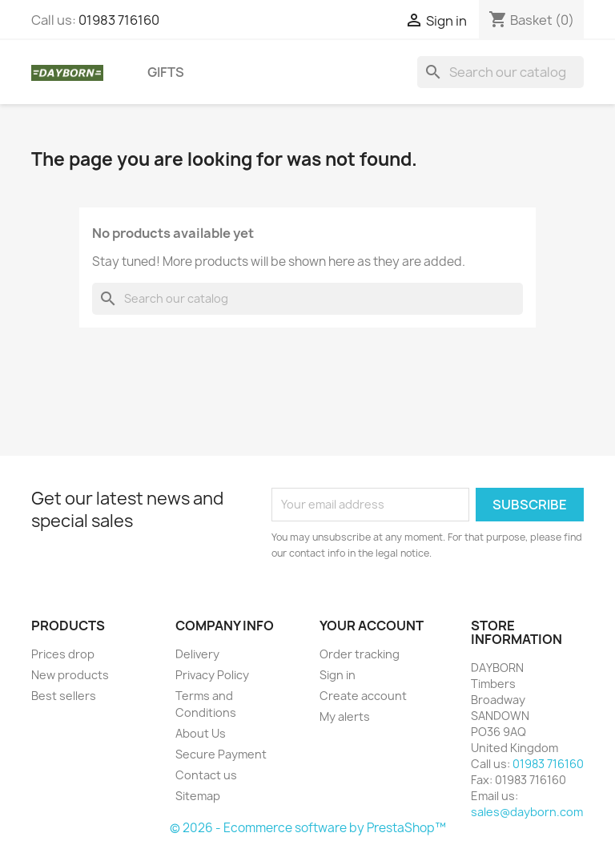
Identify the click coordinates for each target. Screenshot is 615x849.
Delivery (197, 654)
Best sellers (63, 695)
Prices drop (62, 654)
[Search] (500, 72)
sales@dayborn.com (527, 811)
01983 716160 (118, 20)
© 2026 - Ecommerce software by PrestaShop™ (308, 827)
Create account (363, 695)
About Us (200, 733)
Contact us (206, 775)
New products (70, 674)
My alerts (345, 716)
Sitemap (197, 795)
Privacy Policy (212, 674)
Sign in (338, 674)
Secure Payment (221, 754)
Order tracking (360, 654)
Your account (372, 625)
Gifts (165, 72)
